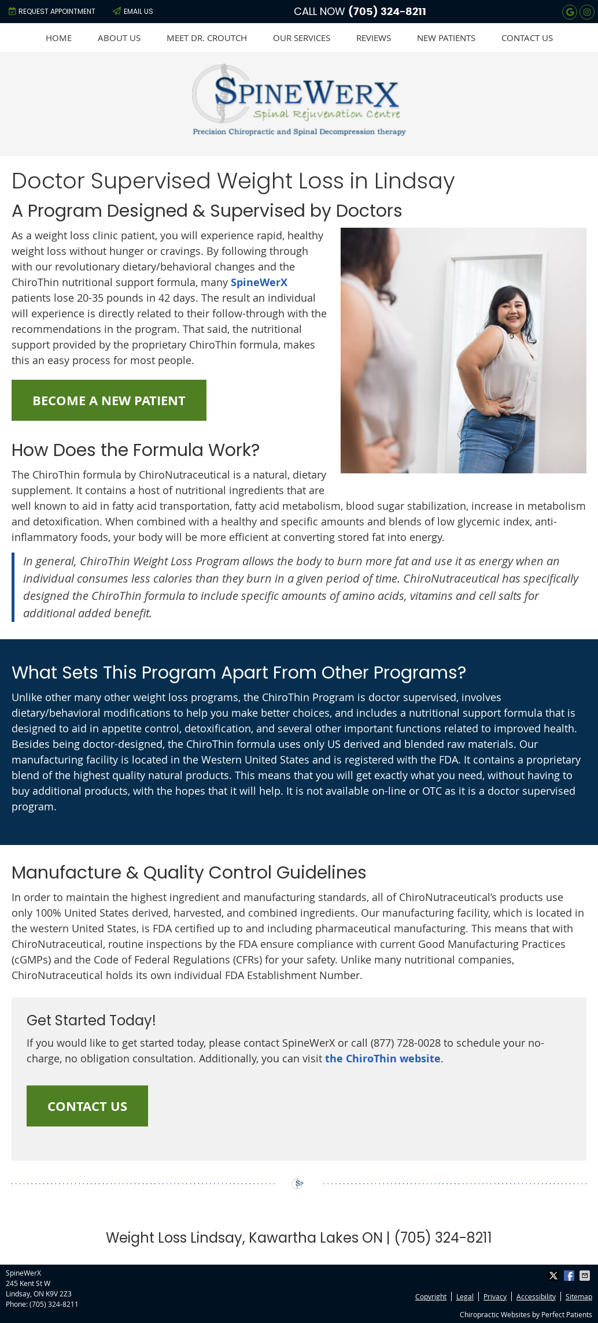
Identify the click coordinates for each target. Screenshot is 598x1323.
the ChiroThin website (383, 1058)
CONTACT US (87, 1106)
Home (59, 37)
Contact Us (527, 37)
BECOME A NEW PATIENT (109, 400)
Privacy (495, 1296)
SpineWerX (259, 282)
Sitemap (579, 1296)
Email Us (133, 11)
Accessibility (536, 1296)
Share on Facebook (570, 1275)
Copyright (430, 1296)
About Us (119, 37)
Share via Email (585, 1275)
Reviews (373, 37)
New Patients (446, 37)
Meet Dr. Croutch (207, 37)
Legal (465, 1296)
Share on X (554, 1275)
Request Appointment (52, 11)
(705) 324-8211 (387, 12)
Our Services (301, 37)
